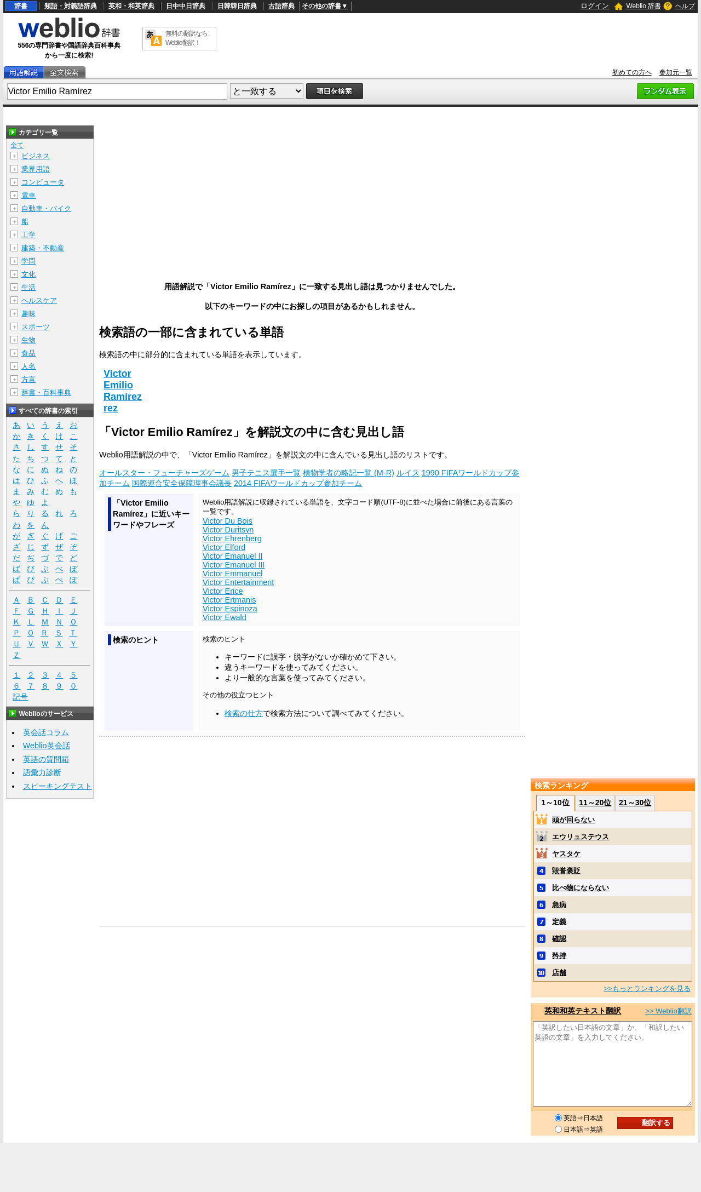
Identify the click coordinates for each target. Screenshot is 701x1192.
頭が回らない (573, 820)
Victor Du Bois (227, 521)
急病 (559, 905)
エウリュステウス (580, 837)
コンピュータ (42, 182)
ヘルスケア (39, 300)
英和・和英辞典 (131, 6)
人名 (28, 366)
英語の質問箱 (46, 759)
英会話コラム (46, 732)
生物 (28, 340)
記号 (20, 697)
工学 (28, 235)
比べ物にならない (580, 888)
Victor (117, 373)
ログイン (595, 6)
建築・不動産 (42, 248)
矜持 (559, 956)
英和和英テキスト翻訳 (582, 1010)
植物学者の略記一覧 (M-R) (348, 472)
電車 (28, 195)
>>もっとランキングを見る (647, 988)
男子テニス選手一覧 (266, 472)
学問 (28, 261)
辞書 (20, 6)
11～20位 (595, 802)
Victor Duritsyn (228, 529)
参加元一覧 (675, 72)
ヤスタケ (566, 854)
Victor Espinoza (230, 608)
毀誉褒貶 (566, 871)
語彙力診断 (42, 772)
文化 (28, 274)
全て (17, 145)
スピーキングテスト (57, 786)
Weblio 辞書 (643, 6)
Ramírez (123, 396)
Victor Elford (224, 547)
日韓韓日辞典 (237, 6)
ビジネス (35, 156)
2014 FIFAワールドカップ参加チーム (298, 483)
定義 (559, 922)
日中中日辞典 (185, 6)
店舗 (559, 973)
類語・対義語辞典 (70, 6)
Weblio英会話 (46, 745)
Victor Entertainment (238, 582)
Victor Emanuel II (232, 556)
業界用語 (35, 169)
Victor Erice (223, 591)
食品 (28, 353)
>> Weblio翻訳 (668, 1011)
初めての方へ (632, 72)
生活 (28, 287)
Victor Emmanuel (232, 573)
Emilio (118, 385)
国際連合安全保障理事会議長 (182, 483)
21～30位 (635, 802)
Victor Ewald (224, 617)
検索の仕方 (244, 713)
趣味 (28, 314)
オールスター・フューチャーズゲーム (164, 472)
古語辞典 (281, 6)
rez (111, 408)
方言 (28, 379)
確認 (559, 939)
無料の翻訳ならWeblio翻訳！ (186, 38)
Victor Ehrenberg (232, 538)
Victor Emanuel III (234, 564)
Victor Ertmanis (229, 599)
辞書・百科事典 (46, 392)
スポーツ (35, 327)
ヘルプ (685, 6)
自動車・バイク (46, 208)
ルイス (408, 472)
